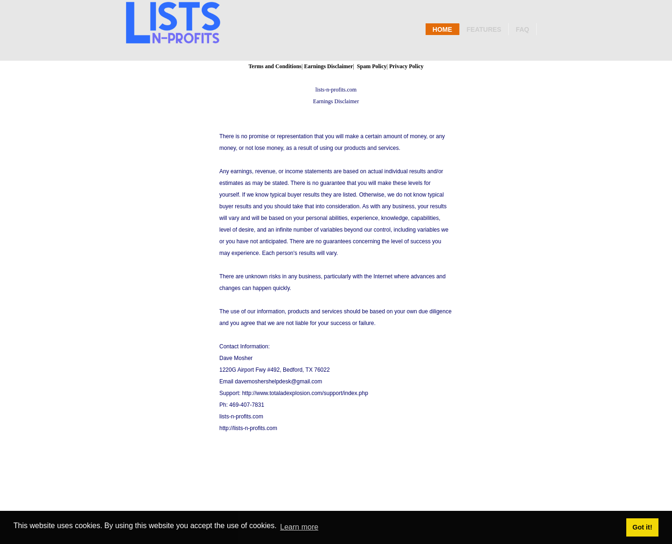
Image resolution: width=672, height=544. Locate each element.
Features (484, 29)
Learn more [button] (299, 527)
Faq (522, 29)
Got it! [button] (642, 527)
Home (442, 29)
